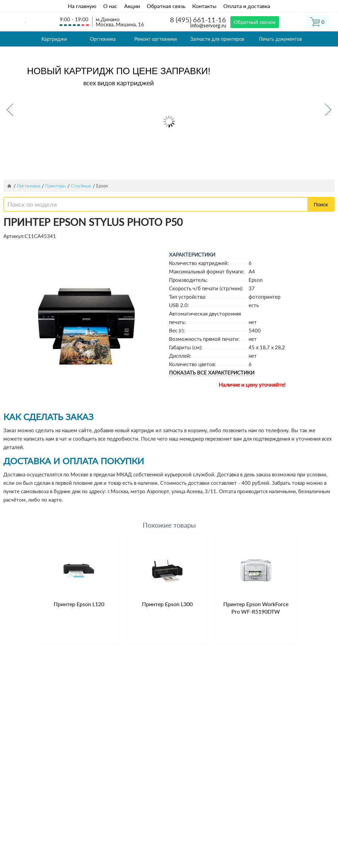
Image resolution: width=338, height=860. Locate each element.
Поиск (321, 204)
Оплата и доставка (246, 6)
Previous (10, 109)
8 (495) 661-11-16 (198, 20)
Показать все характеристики (211, 372)
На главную (82, 6)
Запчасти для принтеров (217, 39)
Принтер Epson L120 (79, 604)
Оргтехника (103, 39)
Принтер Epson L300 (167, 604)
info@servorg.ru (208, 25)
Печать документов (280, 39)
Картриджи (54, 39)
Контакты (204, 6)
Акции (132, 6)
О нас (110, 6)
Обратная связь (166, 6)
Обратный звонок (255, 22)
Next (328, 109)
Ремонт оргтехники (155, 39)
